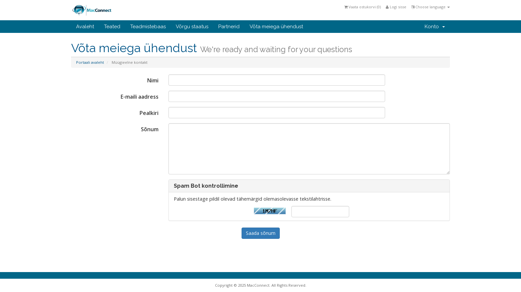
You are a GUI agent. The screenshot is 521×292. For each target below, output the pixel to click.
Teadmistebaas (148, 27)
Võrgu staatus (192, 27)
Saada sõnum (260, 233)
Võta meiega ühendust (276, 27)
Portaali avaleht (90, 62)
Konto (435, 27)
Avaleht (85, 27)
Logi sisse (396, 6)
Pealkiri (149, 113)
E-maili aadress (139, 96)
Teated (112, 27)
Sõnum (149, 129)
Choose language (430, 6)
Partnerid (229, 27)
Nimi (152, 80)
